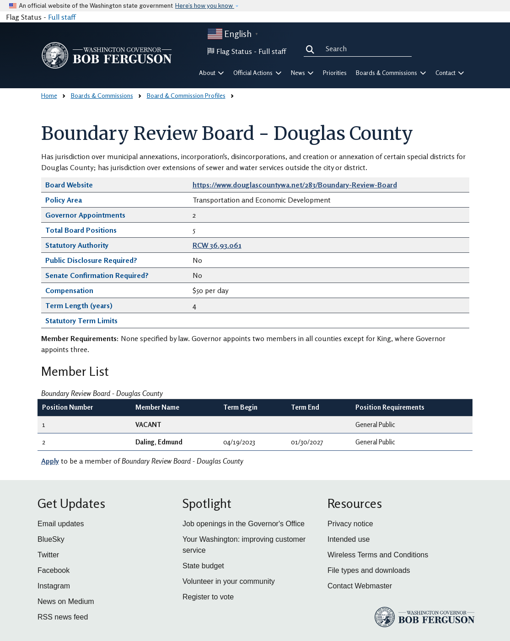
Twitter (48, 555)
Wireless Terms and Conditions (377, 555)
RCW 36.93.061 (217, 245)
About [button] (212, 72)
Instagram (54, 586)
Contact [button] (450, 72)
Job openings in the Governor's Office (244, 524)
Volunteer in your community (229, 581)
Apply (50, 460)
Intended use (348, 539)
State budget (203, 566)
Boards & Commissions (102, 95)
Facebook (54, 570)
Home (49, 95)
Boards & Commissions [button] (391, 72)
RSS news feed (63, 617)
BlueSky (51, 539)
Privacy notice (350, 524)
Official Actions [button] (257, 72)
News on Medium (66, 601)
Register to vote (208, 597)
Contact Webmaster (359, 586)
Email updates (61, 524)
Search (312, 48)
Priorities (335, 72)
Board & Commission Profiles (186, 95)
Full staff (61, 16)
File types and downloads (368, 570)
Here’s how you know (204, 5)
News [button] (302, 72)
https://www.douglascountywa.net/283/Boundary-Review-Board (295, 184)
